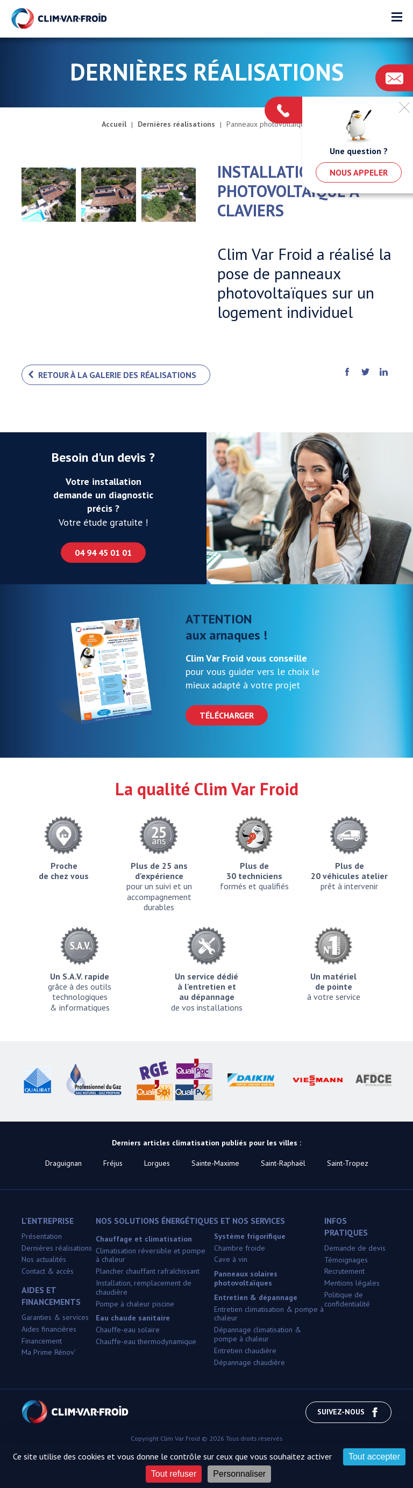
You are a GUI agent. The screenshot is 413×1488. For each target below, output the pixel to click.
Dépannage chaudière (249, 1362)
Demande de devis (355, 1248)
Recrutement (344, 1271)
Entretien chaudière (245, 1350)
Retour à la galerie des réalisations (117, 374)
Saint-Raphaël (283, 1163)
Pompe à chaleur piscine (135, 1304)
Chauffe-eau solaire (128, 1329)
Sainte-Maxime (215, 1163)
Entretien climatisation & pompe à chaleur (269, 1313)
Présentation (42, 1236)
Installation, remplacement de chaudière (143, 1287)
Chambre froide (239, 1248)
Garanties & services (55, 1317)
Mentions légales (352, 1283)
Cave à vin (230, 1259)
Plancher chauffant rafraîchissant (148, 1271)
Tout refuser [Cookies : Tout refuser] (173, 1473)
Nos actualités (44, 1259)
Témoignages (346, 1260)
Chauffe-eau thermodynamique (146, 1341)
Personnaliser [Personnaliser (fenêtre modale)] (239, 1473)
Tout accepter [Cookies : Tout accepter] (374, 1456)
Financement (42, 1341)
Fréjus (113, 1163)
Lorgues (157, 1163)
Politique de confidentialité (347, 1299)
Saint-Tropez (347, 1163)
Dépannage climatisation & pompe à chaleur (257, 1334)
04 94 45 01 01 (103, 552)
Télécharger (227, 715)
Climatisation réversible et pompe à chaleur (150, 1255)
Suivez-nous (348, 1412)
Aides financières (49, 1329)
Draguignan (63, 1163)
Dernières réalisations (57, 1248)
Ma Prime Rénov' (49, 1352)
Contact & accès (48, 1271)
